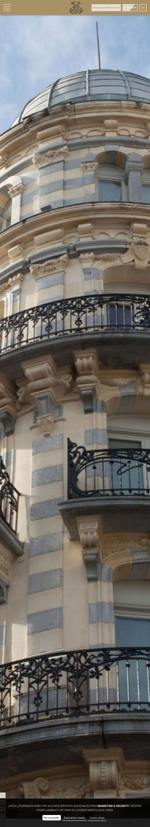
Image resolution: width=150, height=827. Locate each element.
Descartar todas (74, 817)
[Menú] (7, 7)
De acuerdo (51, 817)
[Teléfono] (3, 795)
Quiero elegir (97, 817)
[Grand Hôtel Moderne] (76, 7)
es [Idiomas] (143, 7)
